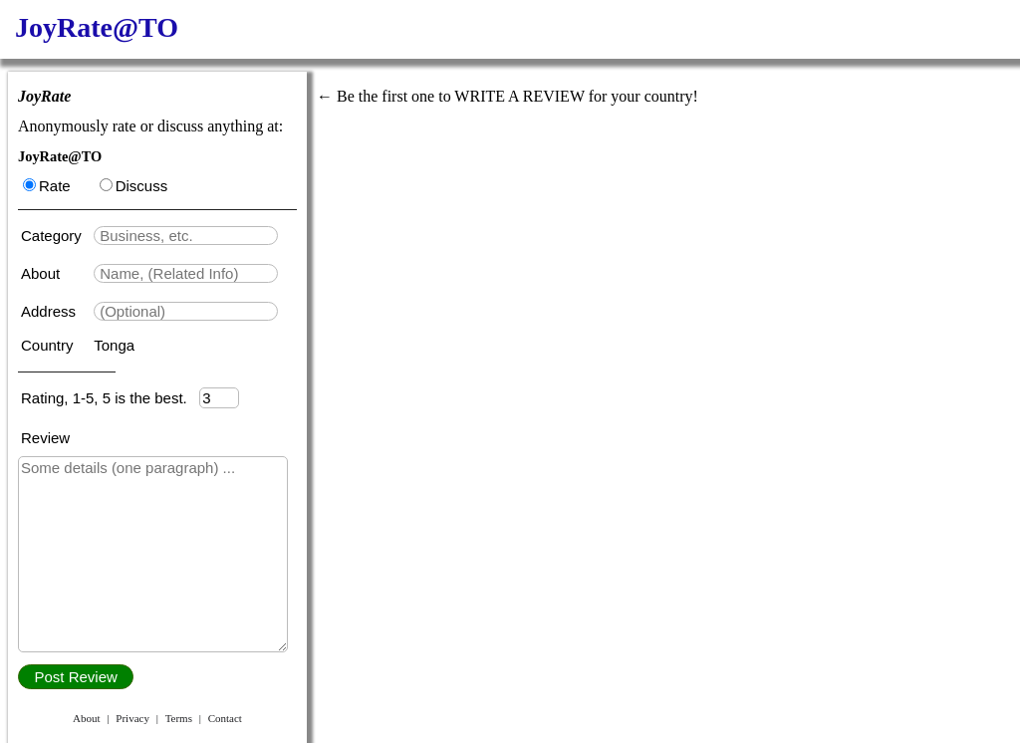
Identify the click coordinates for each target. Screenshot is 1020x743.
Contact (225, 718)
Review (45, 437)
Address (50, 311)
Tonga (114, 345)
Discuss (134, 185)
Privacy (132, 718)
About (42, 273)
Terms (178, 718)
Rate (47, 185)
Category (55, 235)
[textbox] (186, 235)
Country (49, 345)
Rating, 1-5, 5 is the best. (110, 397)
